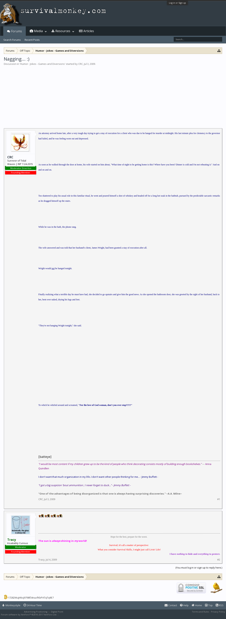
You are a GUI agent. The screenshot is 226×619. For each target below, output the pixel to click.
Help (184, 605)
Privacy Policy (218, 611)
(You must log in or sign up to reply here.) (198, 567)
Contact (171, 605)
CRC (80, 64)
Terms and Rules (200, 611)
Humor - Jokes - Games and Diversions (42, 64)
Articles (88, 31)
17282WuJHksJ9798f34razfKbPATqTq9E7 (31, 597)
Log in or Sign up (177, 2)
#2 (218, 559)
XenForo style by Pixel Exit (72, 614)
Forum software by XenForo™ (29, 614)
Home (197, 605)
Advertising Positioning (35, 611)
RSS (220, 605)
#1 (218, 499)
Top (209, 605)
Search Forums (12, 39)
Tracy (41, 559)
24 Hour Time (32, 605)
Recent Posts (32, 39)
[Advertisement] (113, 94)
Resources (62, 31)
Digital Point (57, 611)
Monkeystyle (11, 605)
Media (38, 31)
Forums (16, 31)
